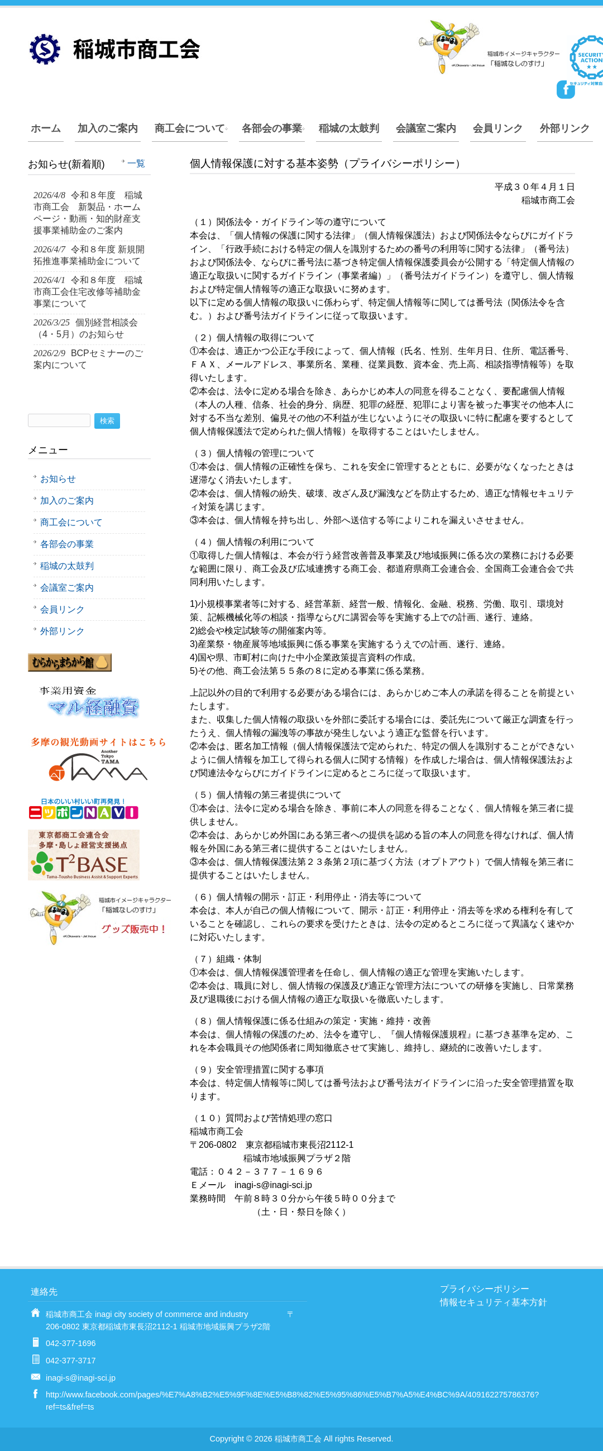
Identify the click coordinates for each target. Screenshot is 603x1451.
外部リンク (565, 128)
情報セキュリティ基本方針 (493, 1302)
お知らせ (58, 478)
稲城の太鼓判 (349, 128)
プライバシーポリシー (484, 1289)
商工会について (190, 128)
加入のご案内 (108, 128)
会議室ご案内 (426, 128)
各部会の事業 (272, 128)
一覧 (136, 163)
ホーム (46, 128)
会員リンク (498, 128)
